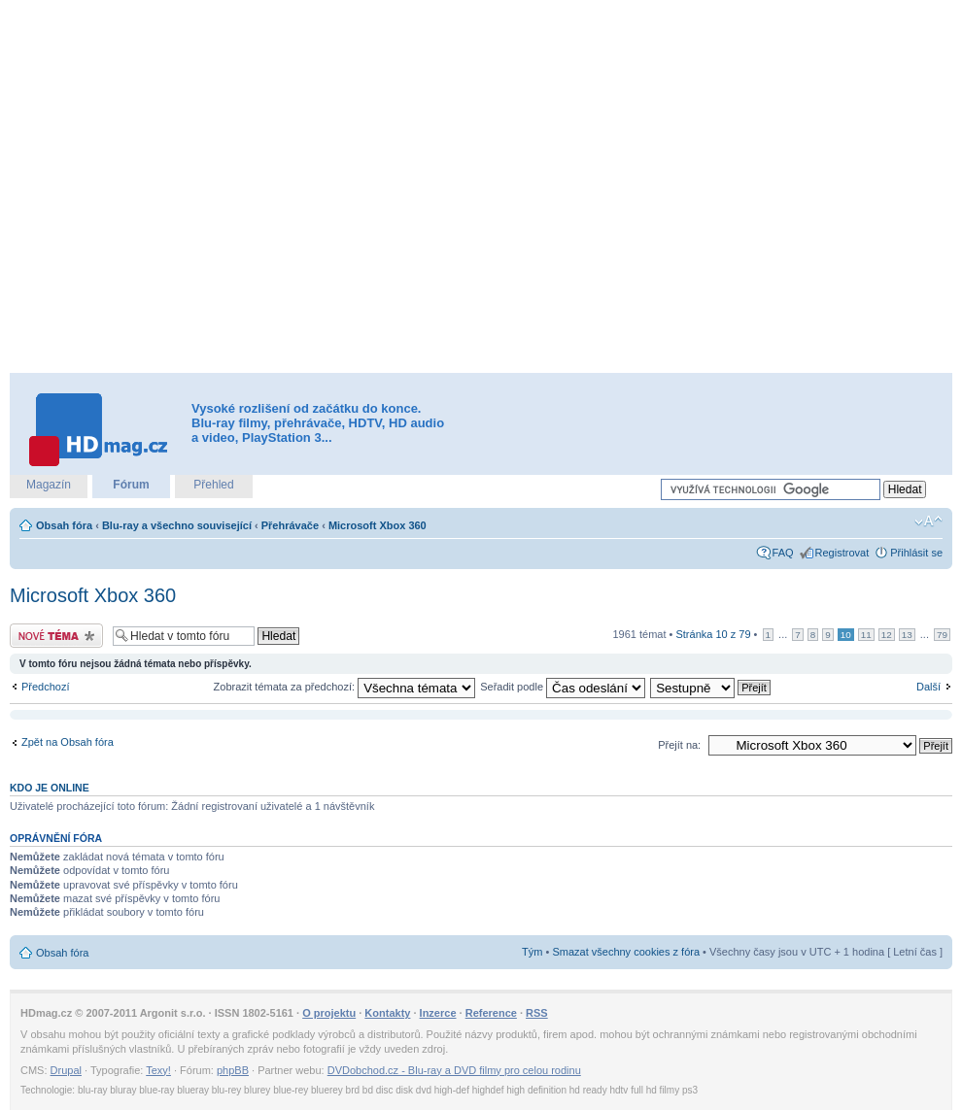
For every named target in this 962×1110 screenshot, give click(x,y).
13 (907, 634)
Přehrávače (290, 525)
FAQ (783, 552)
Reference (491, 1013)
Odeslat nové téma (56, 635)
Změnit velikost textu (928, 521)
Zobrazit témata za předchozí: (345, 686)
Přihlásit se (916, 552)
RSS (537, 1013)
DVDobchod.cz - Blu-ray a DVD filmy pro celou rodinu (454, 1070)
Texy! (158, 1070)
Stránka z (712, 634)
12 (886, 634)
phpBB (233, 1070)
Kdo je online (49, 787)
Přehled (213, 484)
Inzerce (438, 1013)
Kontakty (387, 1013)
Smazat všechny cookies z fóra (626, 952)
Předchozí (45, 686)
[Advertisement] (204, 187)
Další (928, 686)
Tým (532, 952)
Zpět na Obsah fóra (67, 742)
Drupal (66, 1070)
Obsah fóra (64, 525)
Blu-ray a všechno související (177, 525)
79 (942, 634)
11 (866, 634)
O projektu (329, 1013)
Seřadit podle (562, 686)
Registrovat (842, 552)
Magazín (48, 484)
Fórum (131, 484)
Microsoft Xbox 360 (377, 525)
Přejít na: (679, 745)
